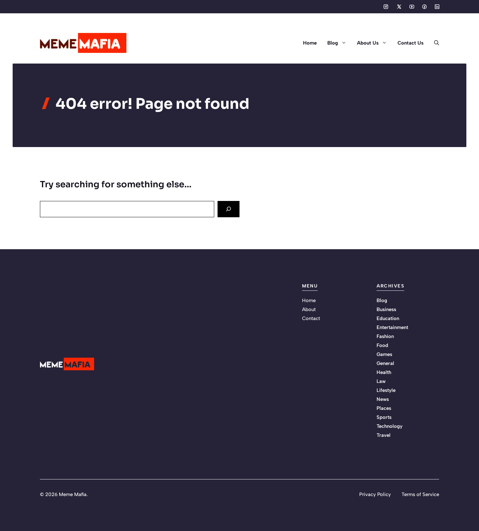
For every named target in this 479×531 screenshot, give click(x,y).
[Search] (229, 209)
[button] (434, 43)
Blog (339, 43)
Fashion (385, 336)
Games (384, 354)
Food (382, 345)
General (385, 363)
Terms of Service (420, 494)
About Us (374, 43)
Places (384, 408)
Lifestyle (386, 390)
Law (381, 381)
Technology (389, 426)
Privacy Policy (375, 494)
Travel (384, 435)
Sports (384, 417)
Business (386, 309)
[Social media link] (386, 6)
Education (388, 318)
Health (384, 372)
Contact (311, 318)
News (383, 399)
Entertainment (392, 327)
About (309, 309)
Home (310, 43)
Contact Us (410, 43)
